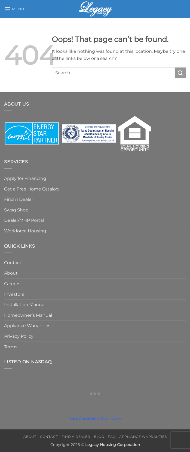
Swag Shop (16, 210)
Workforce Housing (25, 230)
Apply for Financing (25, 178)
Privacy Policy (18, 336)
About (11, 273)
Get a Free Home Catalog (31, 189)
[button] (14, 9)
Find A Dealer (18, 199)
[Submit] (180, 72)
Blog (99, 437)
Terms (10, 346)
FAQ (112, 437)
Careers (12, 283)
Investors (14, 294)
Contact (13, 262)
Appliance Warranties (27, 325)
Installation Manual (24, 304)
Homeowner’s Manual (28, 315)
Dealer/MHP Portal (24, 220)
